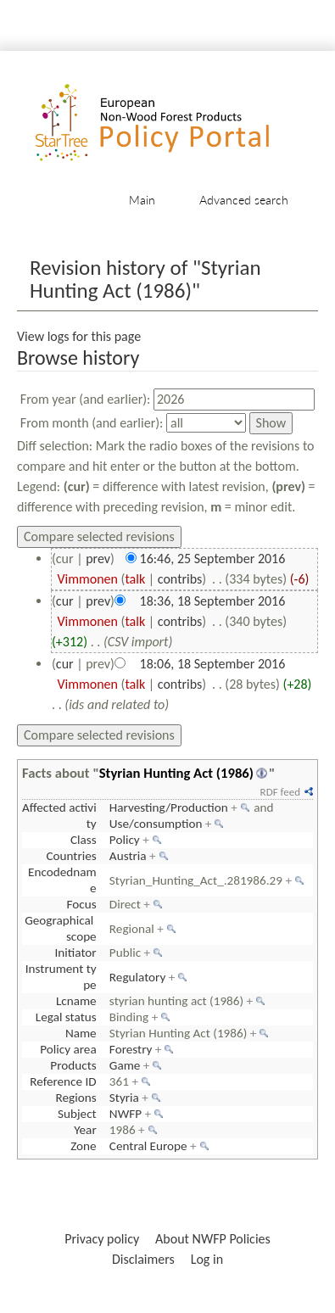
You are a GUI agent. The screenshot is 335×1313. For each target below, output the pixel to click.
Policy (124, 839)
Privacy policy (101, 1239)
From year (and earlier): (85, 399)
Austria (128, 855)
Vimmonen (87, 579)
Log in (207, 1259)
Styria (124, 1097)
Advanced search (243, 200)
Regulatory (137, 977)
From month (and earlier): (92, 423)
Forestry (131, 1049)
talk (135, 579)
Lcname (76, 1000)
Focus (82, 904)
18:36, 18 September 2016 (213, 601)
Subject (77, 1113)
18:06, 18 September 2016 (213, 664)
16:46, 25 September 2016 (213, 558)
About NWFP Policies (213, 1239)
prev (98, 558)
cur (65, 601)
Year (85, 1129)
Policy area (68, 1049)
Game (125, 1065)
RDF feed (280, 791)
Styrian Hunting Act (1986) (176, 772)
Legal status (66, 1017)
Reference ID (63, 1081)
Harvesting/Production (168, 807)
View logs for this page (79, 336)
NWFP (125, 1113)
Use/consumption (156, 823)
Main (142, 200)
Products (73, 1065)
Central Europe (148, 1146)
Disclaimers (143, 1259)
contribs (180, 579)
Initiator (76, 952)
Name (81, 1033)
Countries (71, 855)
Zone (83, 1146)
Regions (76, 1097)
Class (83, 839)
